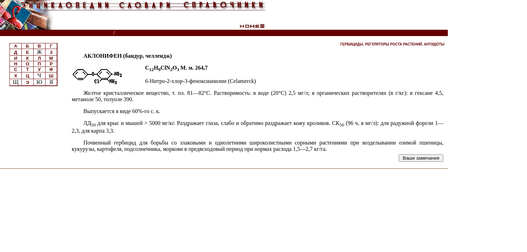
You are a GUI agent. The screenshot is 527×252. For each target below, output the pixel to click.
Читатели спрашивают (421, 33)
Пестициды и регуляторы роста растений (170, 33)
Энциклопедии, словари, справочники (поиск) (57, 33)
